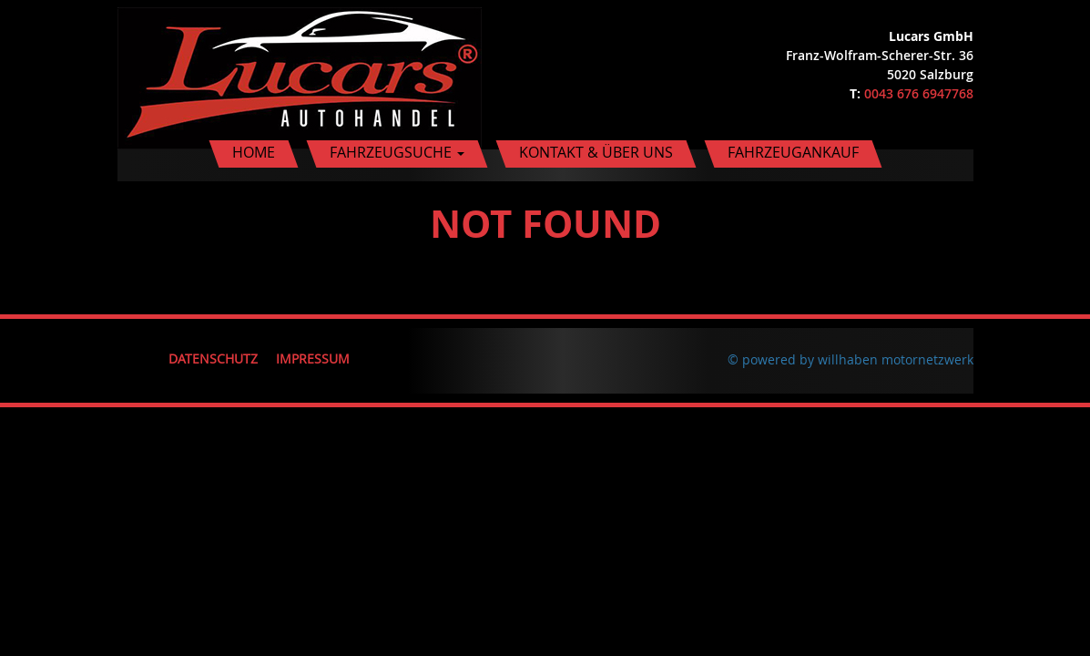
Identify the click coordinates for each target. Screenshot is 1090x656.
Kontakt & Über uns (596, 152)
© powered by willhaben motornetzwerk (850, 359)
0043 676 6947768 (918, 93)
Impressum (313, 358)
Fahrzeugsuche (397, 152)
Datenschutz (213, 358)
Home (253, 152)
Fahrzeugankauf (793, 152)
